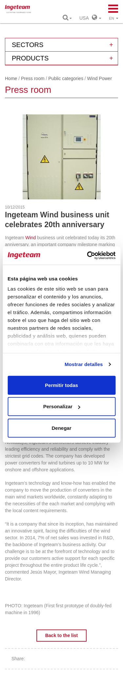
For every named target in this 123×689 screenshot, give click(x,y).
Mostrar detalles (84, 364)
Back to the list (61, 635)
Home (11, 78)
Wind (30, 237)
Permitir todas (61, 385)
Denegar (61, 427)
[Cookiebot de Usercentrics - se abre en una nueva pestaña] (87, 255)
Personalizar (61, 406)
